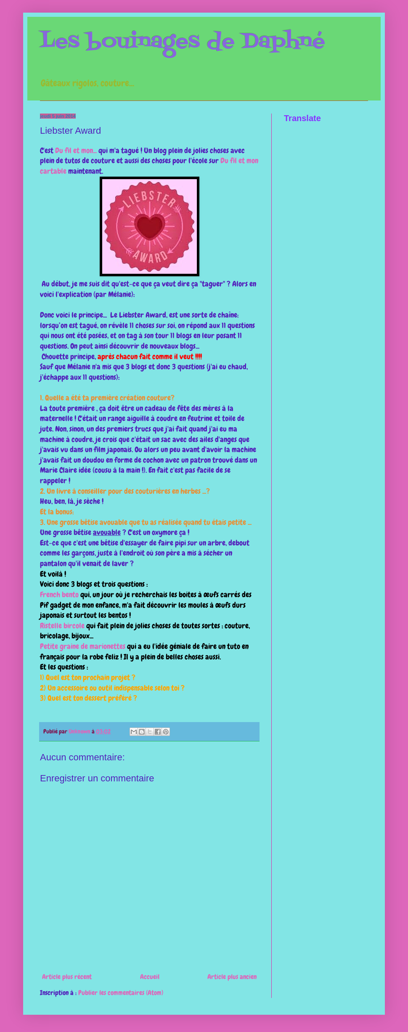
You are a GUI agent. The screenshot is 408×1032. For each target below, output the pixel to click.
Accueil (149, 976)
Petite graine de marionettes (82, 646)
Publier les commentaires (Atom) (120, 992)
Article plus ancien (232, 976)
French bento (59, 594)
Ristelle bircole (62, 625)
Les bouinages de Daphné (182, 42)
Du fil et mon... (76, 150)
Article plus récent (67, 976)
